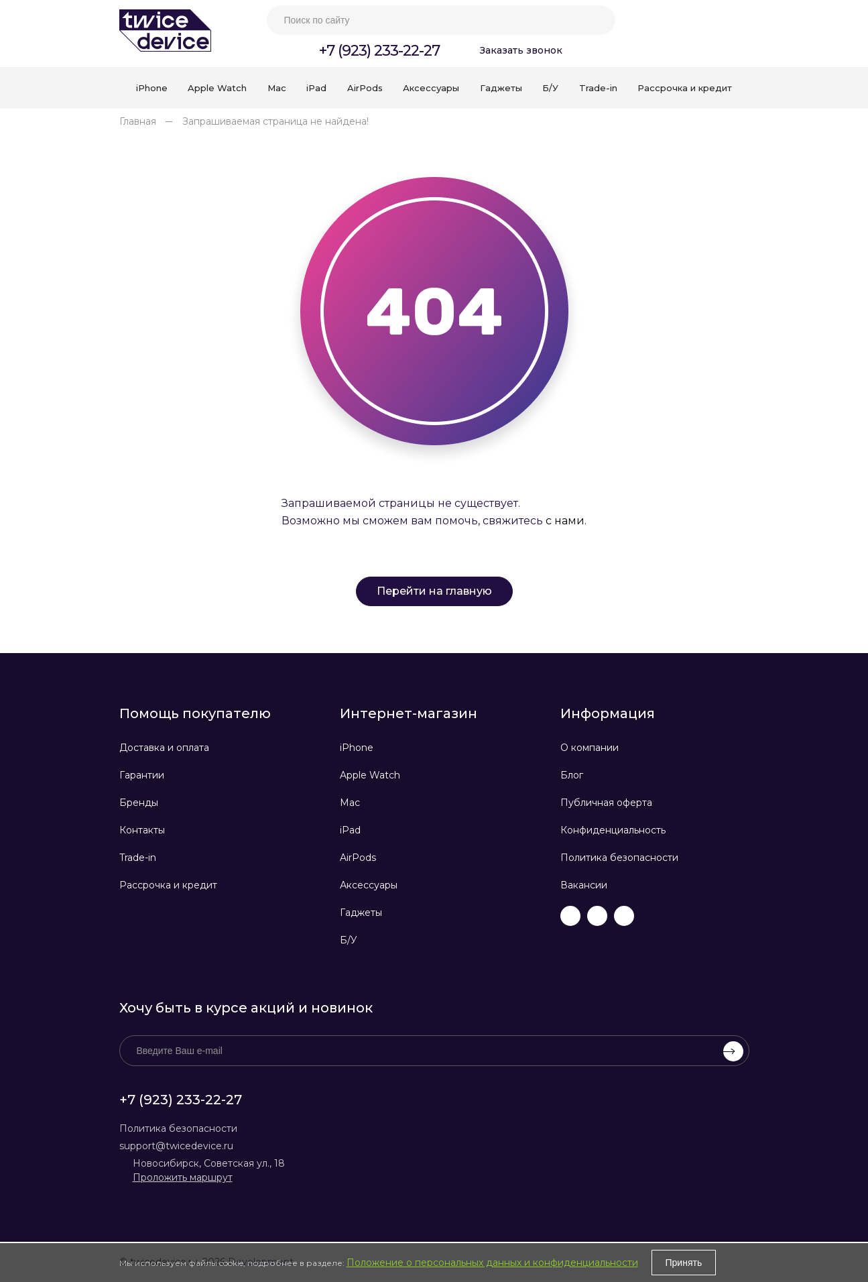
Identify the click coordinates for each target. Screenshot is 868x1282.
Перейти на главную (434, 591)
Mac (350, 803)
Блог (571, 775)
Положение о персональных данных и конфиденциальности (492, 1263)
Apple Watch (370, 775)
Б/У (348, 940)
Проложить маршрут (183, 1177)
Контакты (142, 830)
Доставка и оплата (164, 748)
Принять (684, 1262)
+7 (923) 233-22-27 (379, 51)
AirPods (358, 858)
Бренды (138, 803)
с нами (565, 520)
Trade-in (137, 858)
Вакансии (583, 885)
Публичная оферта (606, 803)
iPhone (356, 748)
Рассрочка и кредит (168, 885)
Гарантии (141, 775)
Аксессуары (368, 885)
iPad (350, 830)
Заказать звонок (521, 50)
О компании (589, 748)
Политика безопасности (619, 858)
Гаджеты (361, 913)
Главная (137, 121)
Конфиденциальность (613, 830)
